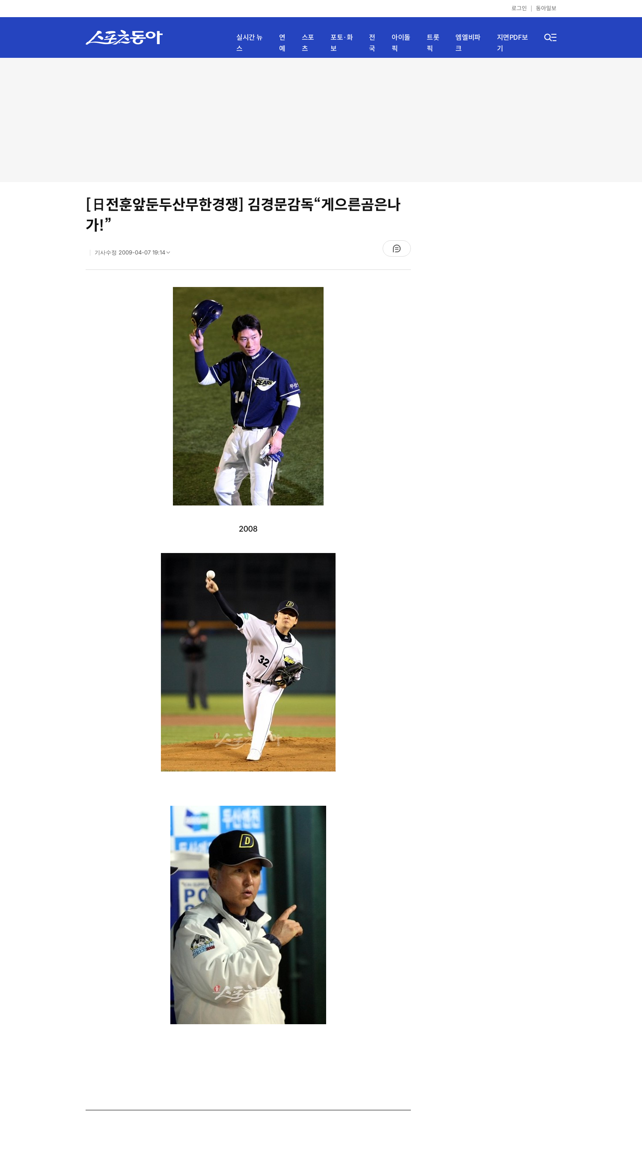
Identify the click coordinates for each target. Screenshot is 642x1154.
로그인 (519, 8)
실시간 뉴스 (249, 43)
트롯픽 (433, 43)
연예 (282, 43)
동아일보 (546, 8)
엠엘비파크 (467, 43)
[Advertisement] (321, 119)
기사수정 (135, 254)
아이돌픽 (401, 43)
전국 (372, 43)
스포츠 (308, 43)
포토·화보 (341, 43)
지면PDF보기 (512, 43)
